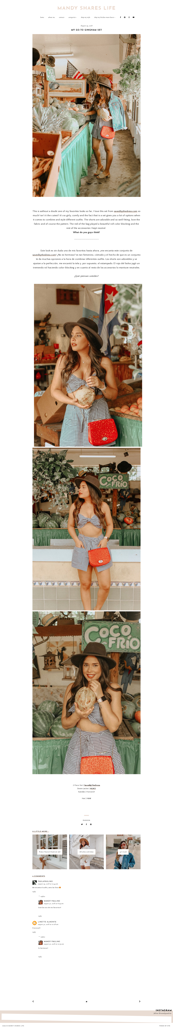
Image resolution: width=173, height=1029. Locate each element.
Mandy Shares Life (86, 8)
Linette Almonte (47, 922)
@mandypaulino (165, 1013)
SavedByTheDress (92, 785)
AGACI (93, 789)
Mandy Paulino (52, 901)
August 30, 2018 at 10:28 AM (48, 924)
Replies (43, 896)
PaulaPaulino (45, 881)
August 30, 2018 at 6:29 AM (54, 904)
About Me (51, 17)
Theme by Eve (164, 1026)
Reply (34, 892)
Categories (72, 17)
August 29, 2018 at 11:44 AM (48, 884)
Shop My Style (85, 17)
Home (42, 17)
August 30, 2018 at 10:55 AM (54, 944)
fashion (86, 820)
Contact (61, 17)
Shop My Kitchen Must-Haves (104, 17)
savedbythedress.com (125, 211)
